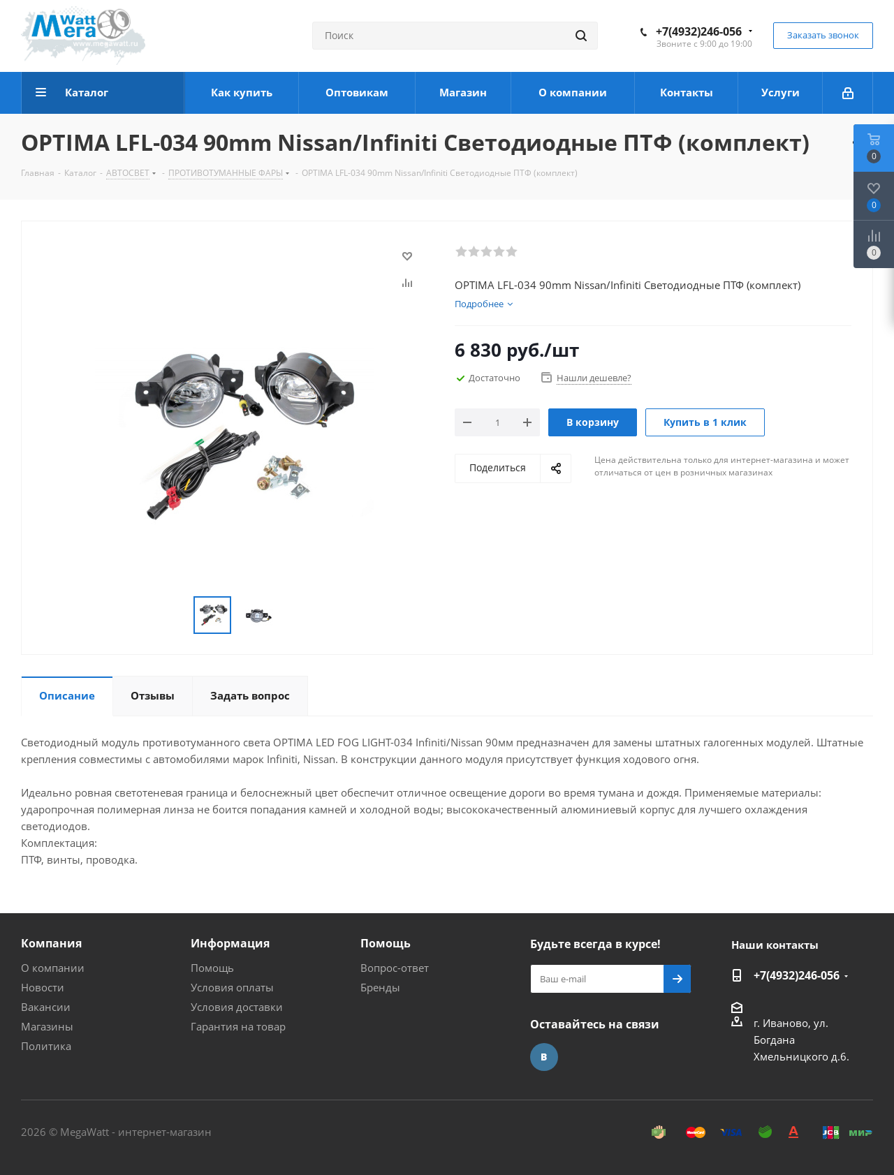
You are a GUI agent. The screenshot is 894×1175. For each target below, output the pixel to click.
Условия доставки (237, 1007)
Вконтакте (544, 1057)
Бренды (380, 987)
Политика (46, 1046)
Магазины (47, 1026)
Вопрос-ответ (394, 968)
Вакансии (46, 1007)
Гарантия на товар (238, 1026)
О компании (53, 968)
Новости (42, 987)
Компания (51, 943)
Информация (230, 943)
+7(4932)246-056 (699, 31)
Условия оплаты (232, 987)
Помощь (212, 968)
